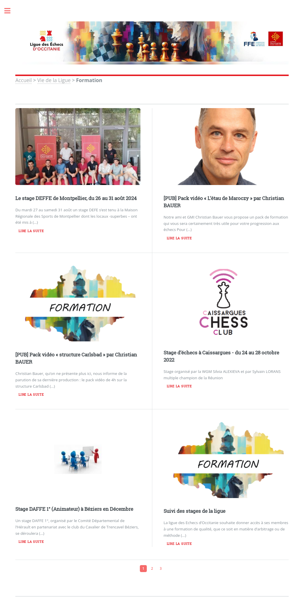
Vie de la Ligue (54, 80)
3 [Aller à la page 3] (161, 568)
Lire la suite (31, 231)
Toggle (10, 11)
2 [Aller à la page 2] (152, 568)
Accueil (23, 80)
